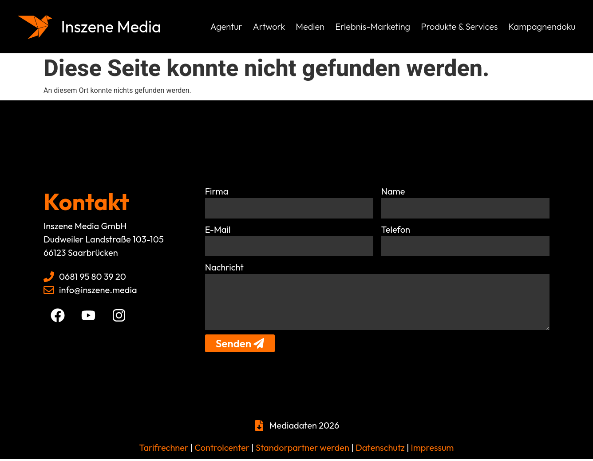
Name (393, 191)
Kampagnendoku (541, 26)
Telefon (395, 229)
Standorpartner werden (302, 449)
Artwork (269, 26)
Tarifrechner (164, 449)
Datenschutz (379, 449)
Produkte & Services (459, 26)
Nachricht (224, 267)
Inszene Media (114, 26)
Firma (217, 191)
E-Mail (218, 229)
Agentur (226, 26)
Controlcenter (221, 449)
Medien (310, 26)
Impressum (432, 449)
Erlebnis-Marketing (372, 26)
